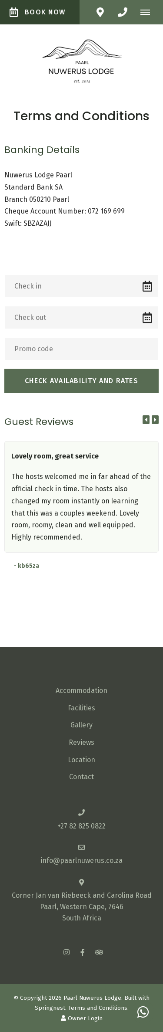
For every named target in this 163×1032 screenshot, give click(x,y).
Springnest (50, 1008)
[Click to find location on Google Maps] (100, 12)
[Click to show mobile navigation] (148, 12)
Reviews (81, 742)
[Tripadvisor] (99, 952)
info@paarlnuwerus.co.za (81, 860)
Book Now (37, 12)
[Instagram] (66, 952)
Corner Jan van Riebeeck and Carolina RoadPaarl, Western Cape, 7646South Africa (82, 906)
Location (81, 760)
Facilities (81, 708)
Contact (81, 777)
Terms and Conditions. (98, 1008)
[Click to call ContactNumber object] (122, 12)
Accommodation (81, 690)
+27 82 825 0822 (81, 826)
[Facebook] (83, 952)
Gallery (81, 725)
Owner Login (82, 1018)
